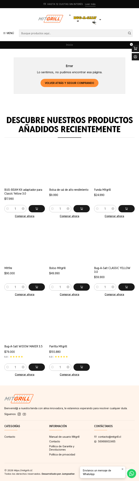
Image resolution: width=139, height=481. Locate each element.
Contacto (9, 436)
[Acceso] (135, 56)
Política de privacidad (62, 454)
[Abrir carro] (135, 48)
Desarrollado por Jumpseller (58, 473)
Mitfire (8, 286)
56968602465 (104, 441)
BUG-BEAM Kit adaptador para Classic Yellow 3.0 (23, 197)
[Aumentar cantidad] (23, 214)
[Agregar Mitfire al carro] (37, 304)
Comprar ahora (24, 221)
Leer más (90, 4)
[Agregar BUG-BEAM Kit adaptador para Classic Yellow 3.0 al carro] (37, 214)
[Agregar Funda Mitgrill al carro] (126, 222)
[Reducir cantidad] (8, 214)
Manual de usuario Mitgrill (64, 436)
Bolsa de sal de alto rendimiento (69, 199)
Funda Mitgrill (102, 204)
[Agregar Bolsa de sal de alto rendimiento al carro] (81, 217)
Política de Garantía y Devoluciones (61, 448)
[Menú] (8, 33)
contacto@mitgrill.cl (107, 436)
